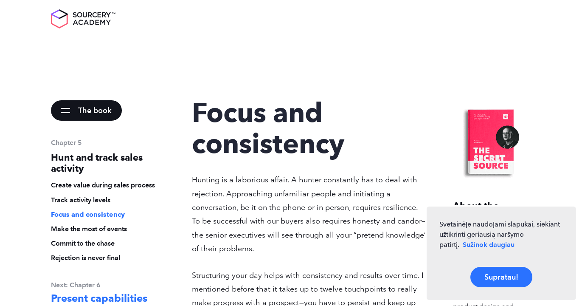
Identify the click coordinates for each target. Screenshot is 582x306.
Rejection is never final (85, 258)
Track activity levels (80, 200)
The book (95, 110)
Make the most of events (89, 229)
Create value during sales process (103, 185)
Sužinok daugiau (489, 245)
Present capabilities (99, 298)
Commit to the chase (83, 243)
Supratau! (501, 276)
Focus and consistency (88, 214)
